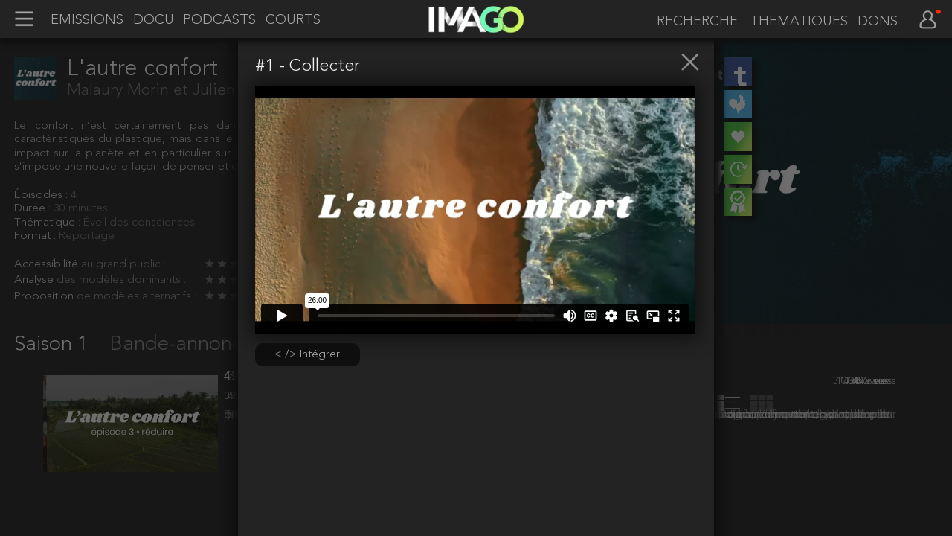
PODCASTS (219, 20)
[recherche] (694, 21)
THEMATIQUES (799, 21)
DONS (878, 21)
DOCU (153, 20)
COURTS (293, 20)
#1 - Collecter (307, 66)
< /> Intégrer (307, 354)
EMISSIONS (87, 20)
